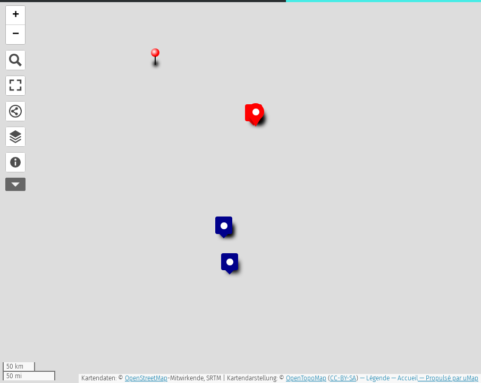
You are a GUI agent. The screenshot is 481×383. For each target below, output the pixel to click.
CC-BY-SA (343, 378)
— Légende (374, 378)
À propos (15, 162)
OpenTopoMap (306, 378)
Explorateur (15, 136)
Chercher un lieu (15, 60)
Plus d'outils (15, 184)
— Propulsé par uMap (448, 378)
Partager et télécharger (15, 111)
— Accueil (404, 378)
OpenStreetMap (146, 378)
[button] (155, 56)
